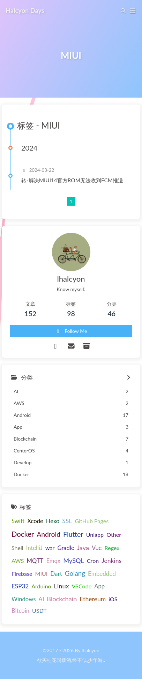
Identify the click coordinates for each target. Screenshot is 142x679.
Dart (56, 573)
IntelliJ (34, 547)
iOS (113, 599)
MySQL (73, 560)
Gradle (65, 547)
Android (48, 534)
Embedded (102, 573)
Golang (75, 573)
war (49, 547)
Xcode (35, 521)
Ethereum (93, 599)
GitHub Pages (92, 521)
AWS (18, 560)
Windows (24, 599)
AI (41, 599)
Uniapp (95, 534)
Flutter (73, 534)
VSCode (82, 586)
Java (83, 547)
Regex (112, 547)
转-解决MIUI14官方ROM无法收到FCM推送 (72, 180)
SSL (67, 521)
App (99, 586)
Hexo (53, 521)
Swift (18, 521)
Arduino (41, 586)
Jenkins (111, 560)
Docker (23, 534)
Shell (17, 547)
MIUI (41, 573)
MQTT (35, 560)
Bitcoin (20, 610)
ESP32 (20, 586)
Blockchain (62, 599)
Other (113, 534)
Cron (93, 560)
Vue (97, 547)
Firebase (22, 573)
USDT (39, 610)
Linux (61, 586)
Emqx (53, 560)
